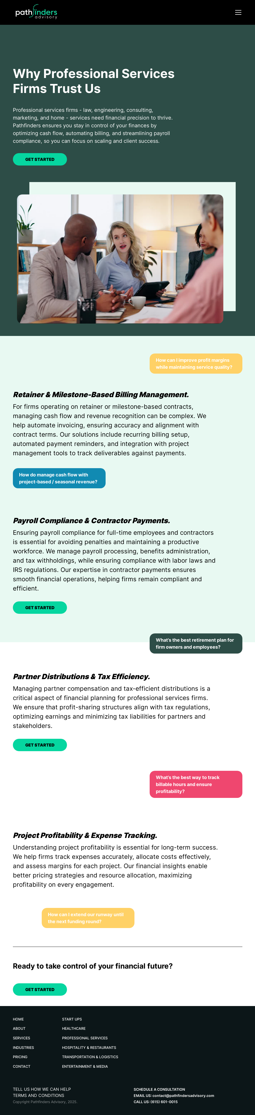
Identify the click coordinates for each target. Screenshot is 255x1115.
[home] (51, 12)
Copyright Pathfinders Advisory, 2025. (45, 1102)
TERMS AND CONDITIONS (38, 1095)
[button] (237, 12)
